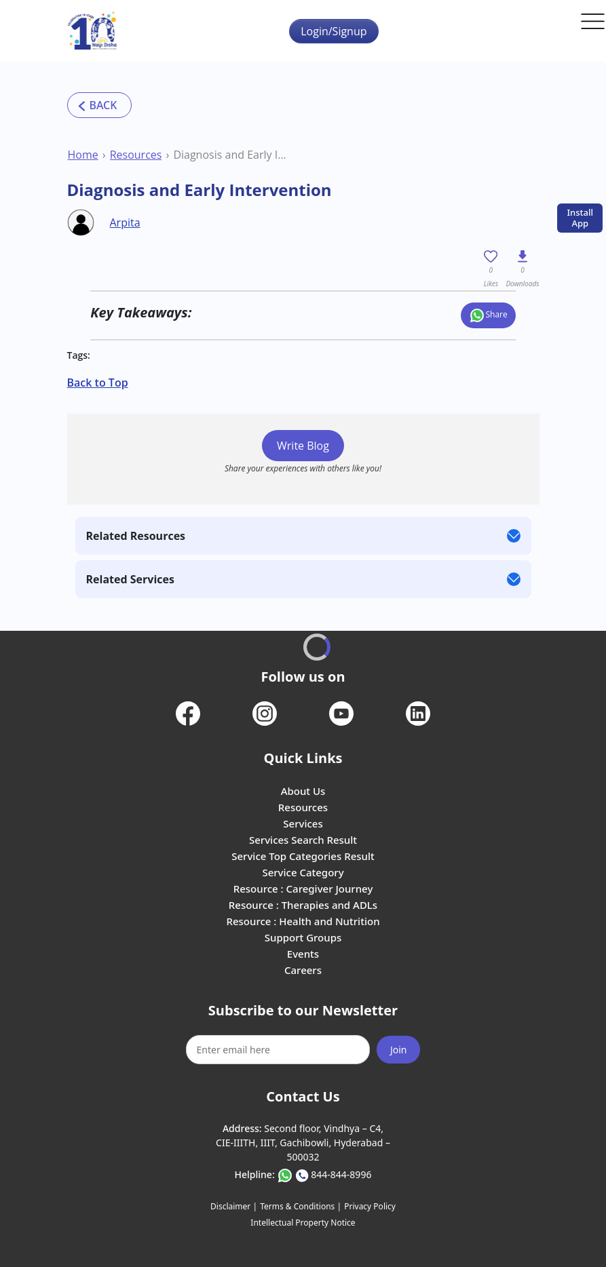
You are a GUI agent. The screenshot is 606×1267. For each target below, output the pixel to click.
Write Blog (303, 445)
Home (83, 154)
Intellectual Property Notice (302, 1222)
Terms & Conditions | (300, 1206)
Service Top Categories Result (302, 856)
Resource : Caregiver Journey (303, 888)
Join (398, 1049)
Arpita (125, 222)
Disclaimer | (233, 1206)
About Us (303, 791)
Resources (136, 154)
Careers (303, 970)
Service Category (302, 872)
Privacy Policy (370, 1206)
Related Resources (136, 535)
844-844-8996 (341, 1174)
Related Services (130, 579)
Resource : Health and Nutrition (302, 921)
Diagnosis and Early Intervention (232, 154)
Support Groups (303, 937)
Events (303, 953)
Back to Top (97, 382)
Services (302, 823)
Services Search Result (303, 839)
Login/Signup (333, 31)
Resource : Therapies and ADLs (303, 905)
